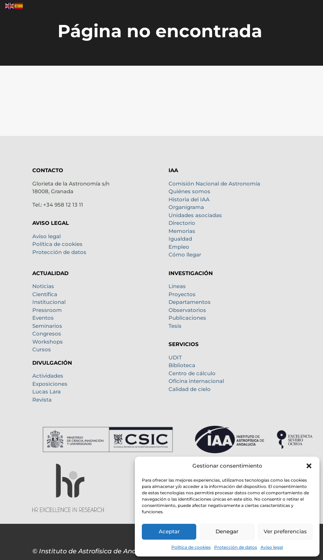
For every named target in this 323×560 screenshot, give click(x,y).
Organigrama (186, 207)
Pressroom (47, 310)
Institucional (49, 302)
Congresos (46, 333)
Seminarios (47, 326)
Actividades (47, 375)
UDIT (175, 357)
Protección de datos (235, 547)
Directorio (182, 223)
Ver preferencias (285, 531)
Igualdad (180, 238)
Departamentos (190, 302)
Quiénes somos (189, 191)
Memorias (182, 231)
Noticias (43, 286)
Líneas (177, 286)
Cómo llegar (185, 254)
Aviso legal (272, 547)
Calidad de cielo (190, 389)
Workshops (47, 341)
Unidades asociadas (195, 215)
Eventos (43, 317)
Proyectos (182, 294)
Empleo (179, 246)
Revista (42, 399)
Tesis (175, 326)
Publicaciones (187, 317)
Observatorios (187, 310)
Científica (44, 294)
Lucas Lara (46, 391)
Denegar (227, 531)
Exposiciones (49, 383)
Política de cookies (191, 547)
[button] (308, 465)
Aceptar (169, 531)
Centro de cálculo (192, 373)
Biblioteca (182, 365)
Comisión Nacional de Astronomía (214, 183)
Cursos (41, 349)
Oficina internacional (196, 381)
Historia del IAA (189, 199)
